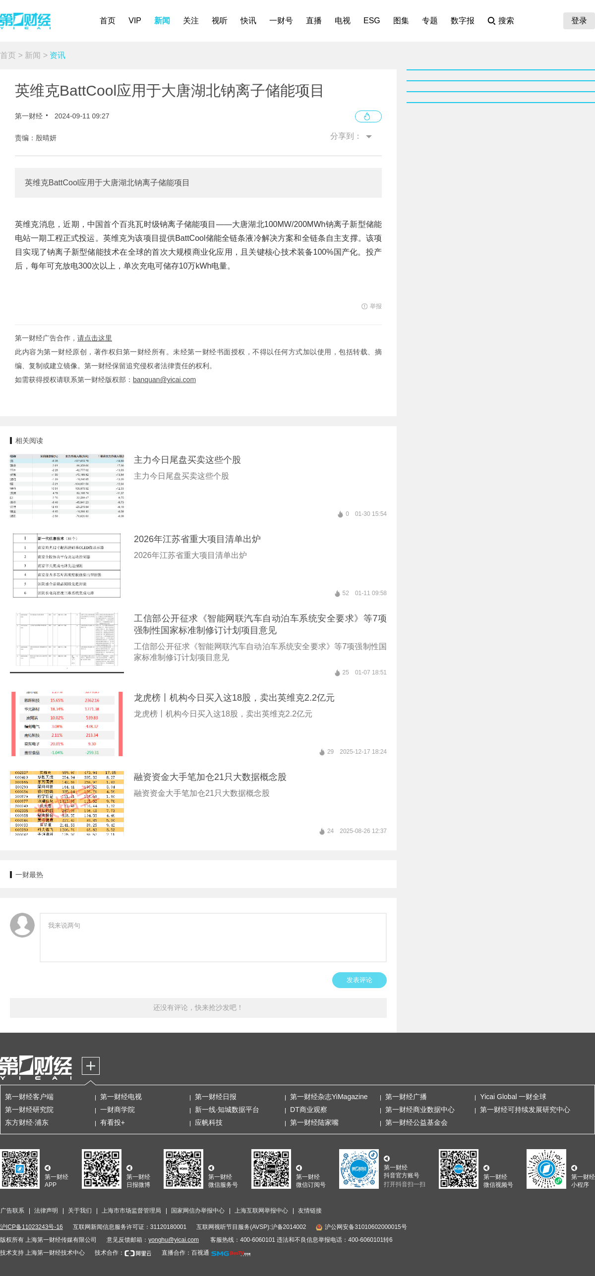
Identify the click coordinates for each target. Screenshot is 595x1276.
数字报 (463, 20)
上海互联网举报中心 (261, 1210)
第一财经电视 (121, 1097)
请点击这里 (94, 338)
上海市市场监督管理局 (131, 1210)
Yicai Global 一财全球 (513, 1097)
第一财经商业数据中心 (420, 1109)
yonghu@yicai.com (173, 1239)
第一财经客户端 (29, 1097)
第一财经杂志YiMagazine (329, 1097)
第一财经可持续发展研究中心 (525, 1109)
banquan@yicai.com (164, 380)
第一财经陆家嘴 (314, 1122)
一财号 (281, 20)
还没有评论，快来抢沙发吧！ (198, 1007)
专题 (430, 20)
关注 (191, 20)
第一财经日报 (216, 1097)
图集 (401, 20)
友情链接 (310, 1210)
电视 (343, 20)
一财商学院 (117, 1109)
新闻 (162, 20)
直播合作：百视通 (185, 1252)
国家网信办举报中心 (198, 1210)
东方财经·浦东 (27, 1122)
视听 (220, 20)
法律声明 (46, 1210)
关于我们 (80, 1210)
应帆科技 (209, 1122)
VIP (134, 20)
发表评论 (359, 980)
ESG (371, 20)
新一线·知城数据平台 (227, 1109)
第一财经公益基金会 (416, 1122)
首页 (108, 20)
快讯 (248, 20)
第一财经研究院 (29, 1109)
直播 (314, 20)
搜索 (506, 20)
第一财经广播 (406, 1097)
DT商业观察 (308, 1109)
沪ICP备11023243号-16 (31, 1226)
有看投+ (112, 1122)
